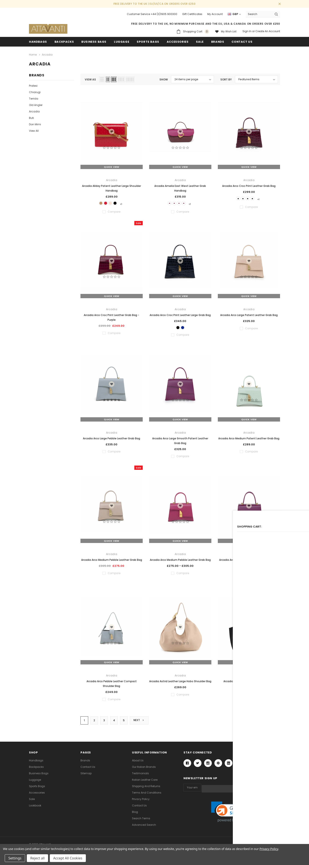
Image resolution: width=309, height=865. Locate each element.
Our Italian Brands (144, 769)
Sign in (246, 31)
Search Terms (141, 820)
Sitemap (86, 775)
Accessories (178, 42)
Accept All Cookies (67, 858)
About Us (138, 762)
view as (90, 78)
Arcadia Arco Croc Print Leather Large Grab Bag (180, 314)
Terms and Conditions (146, 794)
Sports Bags (148, 42)
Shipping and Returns (146, 788)
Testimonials (140, 775)
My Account (215, 14)
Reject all (37, 858)
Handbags (38, 42)
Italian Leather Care (145, 781)
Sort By (226, 78)
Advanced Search (144, 827)
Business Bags (93, 42)
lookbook (35, 807)
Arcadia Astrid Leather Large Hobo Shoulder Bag (180, 682)
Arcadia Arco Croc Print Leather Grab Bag (249, 185)
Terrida (33, 98)
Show (163, 78)
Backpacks (36, 769)
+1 (126, 203)
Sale (32, 801)
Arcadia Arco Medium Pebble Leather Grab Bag (111, 561)
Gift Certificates (192, 14)
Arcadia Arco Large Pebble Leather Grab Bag (111, 439)
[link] (231, 813)
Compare (270, 722)
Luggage (121, 42)
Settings (14, 858)
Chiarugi (35, 91)
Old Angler (35, 104)
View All (34, 130)
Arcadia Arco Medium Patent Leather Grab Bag (248, 439)
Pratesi (33, 85)
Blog (135, 814)
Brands (217, 42)
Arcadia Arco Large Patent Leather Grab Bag (249, 314)
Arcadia (34, 110)
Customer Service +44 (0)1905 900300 (152, 14)
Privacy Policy (141, 801)
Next (139, 722)
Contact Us (87, 769)
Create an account (267, 31)
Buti (31, 117)
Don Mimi (35, 123)
